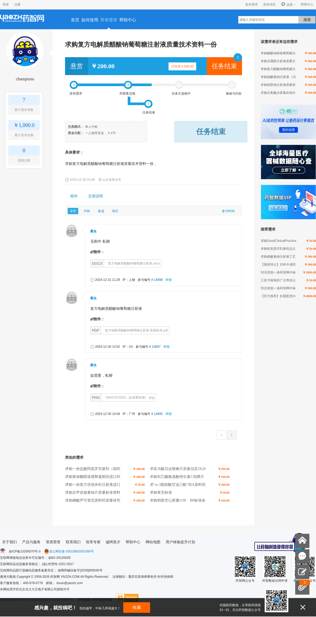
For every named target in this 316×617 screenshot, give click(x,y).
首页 (75, 20)
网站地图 (153, 542)
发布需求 (251, 4)
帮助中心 (307, 4)
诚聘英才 (113, 542)
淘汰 (115, 211)
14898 (158, 280)
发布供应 (269, 4)
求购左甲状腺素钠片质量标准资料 (92, 492)
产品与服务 (31, 542)
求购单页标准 (161, 492)
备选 (101, 211)
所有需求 (108, 20)
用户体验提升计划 (180, 542)
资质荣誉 (53, 542)
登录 (6, 4)
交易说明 (95, 196)
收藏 (136, 607)
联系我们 (73, 542)
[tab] (74, 196)
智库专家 (93, 542)
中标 (87, 211)
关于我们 (9, 542)
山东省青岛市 (111, 180)
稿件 (74, 196)
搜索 (307, 20)
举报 (168, 280)
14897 (156, 347)
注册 (17, 4)
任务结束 (224, 66)
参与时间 (228, 211)
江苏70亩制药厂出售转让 (278, 280)
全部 (73, 211)
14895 (158, 414)
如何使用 (89, 20)
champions (25, 79)
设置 (287, 4)
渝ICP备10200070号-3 (24, 551)
